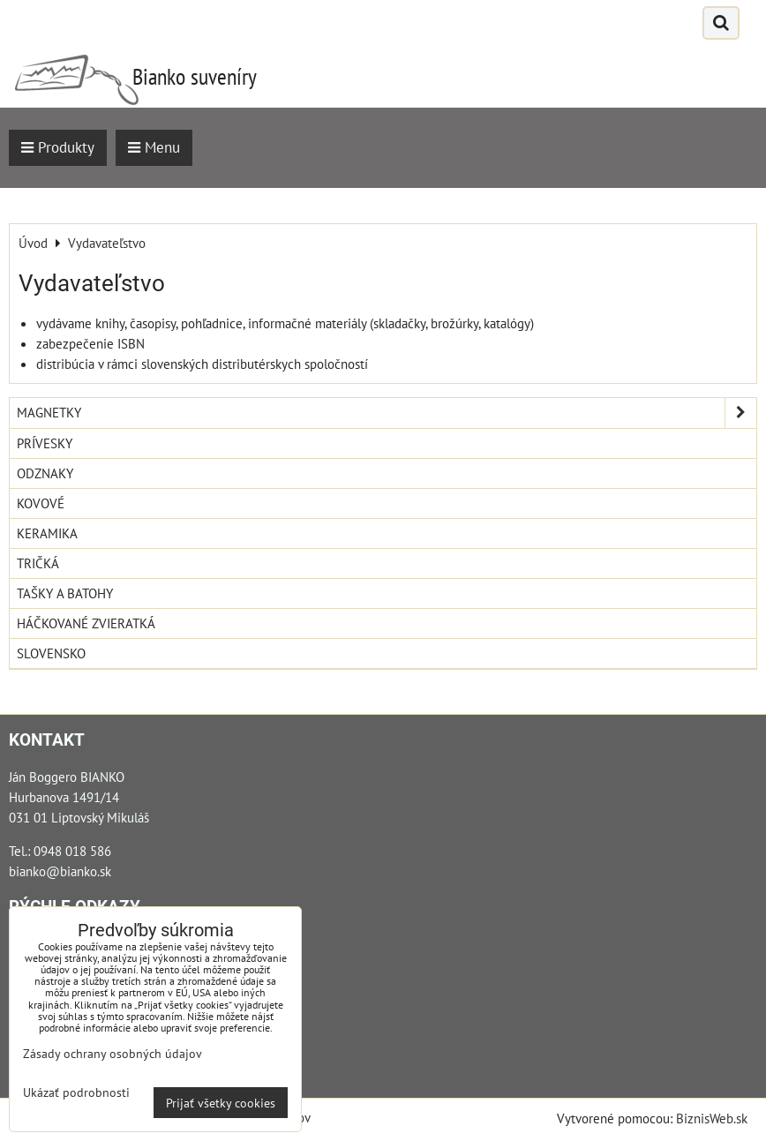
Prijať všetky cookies (220, 1102)
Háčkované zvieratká (86, 623)
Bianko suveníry (194, 76)
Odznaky (45, 473)
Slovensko (51, 653)
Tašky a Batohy (65, 593)
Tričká (38, 563)
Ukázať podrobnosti (76, 1092)
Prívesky (44, 443)
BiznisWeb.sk (711, 1118)
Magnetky (386, 412)
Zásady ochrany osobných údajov (112, 1053)
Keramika (47, 533)
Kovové (40, 503)
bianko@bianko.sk (60, 871)
